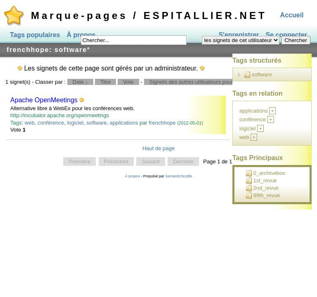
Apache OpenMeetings (44, 100)
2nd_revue (262, 188)
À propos (132, 176)
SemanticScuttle (178, 176)
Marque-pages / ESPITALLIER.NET (149, 15)
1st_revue (261, 180)
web (30, 123)
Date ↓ (80, 82)
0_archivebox (265, 173)
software (96, 123)
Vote (128, 82)
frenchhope (162, 123)
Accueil (292, 15)
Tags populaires (35, 34)
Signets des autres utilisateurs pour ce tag (199, 82)
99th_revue (263, 195)
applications (124, 123)
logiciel (75, 123)
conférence (51, 123)
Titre (105, 82)
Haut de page (158, 148)
